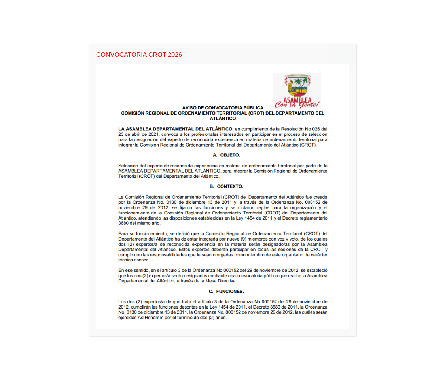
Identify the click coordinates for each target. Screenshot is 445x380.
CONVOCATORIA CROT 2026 (139, 54)
